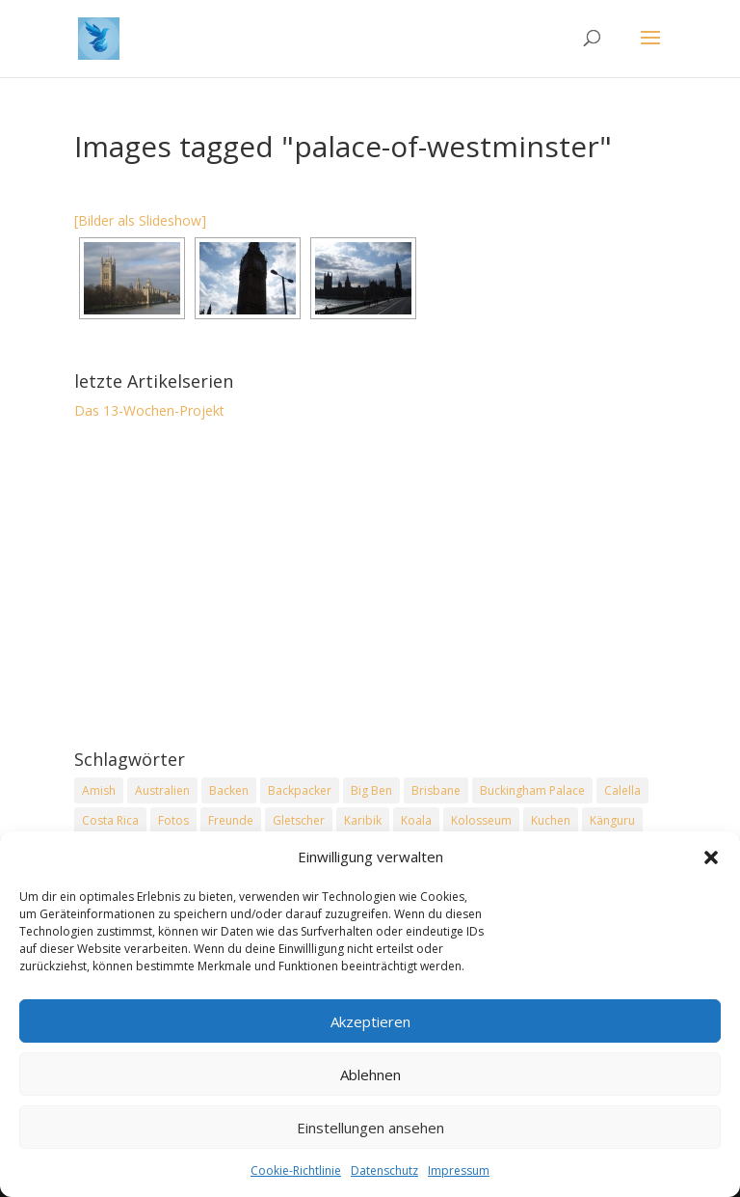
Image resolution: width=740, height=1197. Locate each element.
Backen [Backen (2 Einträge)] (229, 790)
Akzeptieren (370, 1022)
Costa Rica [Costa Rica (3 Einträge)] (110, 820)
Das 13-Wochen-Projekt (149, 410)
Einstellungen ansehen (370, 1128)
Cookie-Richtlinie (296, 1172)
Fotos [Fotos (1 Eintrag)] (173, 820)
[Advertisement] (370, 586)
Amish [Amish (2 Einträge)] (99, 790)
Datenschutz (384, 1172)
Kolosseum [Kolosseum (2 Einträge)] (481, 820)
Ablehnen (370, 1075)
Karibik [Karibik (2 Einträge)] (363, 820)
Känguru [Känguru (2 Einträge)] (612, 820)
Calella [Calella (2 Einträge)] (622, 790)
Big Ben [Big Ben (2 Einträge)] (371, 790)
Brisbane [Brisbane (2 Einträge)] (436, 790)
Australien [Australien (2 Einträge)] (162, 790)
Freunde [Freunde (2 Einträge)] (230, 820)
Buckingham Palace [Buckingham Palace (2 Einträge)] (532, 790)
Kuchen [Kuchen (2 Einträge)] (550, 820)
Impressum (458, 1172)
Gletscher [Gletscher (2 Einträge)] (299, 820)
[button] (711, 859)
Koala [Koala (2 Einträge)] (416, 820)
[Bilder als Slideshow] (140, 220)
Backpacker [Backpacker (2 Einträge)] (299, 790)
